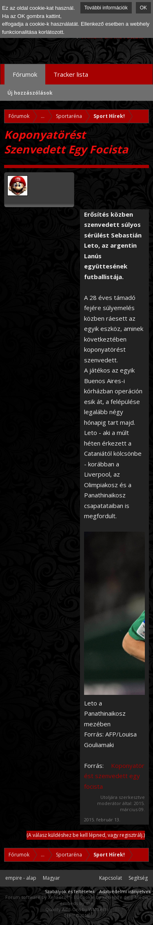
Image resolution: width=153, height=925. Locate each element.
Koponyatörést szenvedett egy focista (114, 775)
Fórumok (25, 74)
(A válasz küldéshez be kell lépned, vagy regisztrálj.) (86, 835)
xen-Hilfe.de (115, 897)
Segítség (138, 877)
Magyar (51, 877)
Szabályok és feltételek (70, 891)
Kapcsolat (110, 877)
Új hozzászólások (30, 92)
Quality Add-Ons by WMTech (76, 909)
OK (143, 8)
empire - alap (20, 877)
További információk (106, 8)
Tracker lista (70, 74)
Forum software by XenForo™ (38, 897)
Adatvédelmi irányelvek (125, 891)
